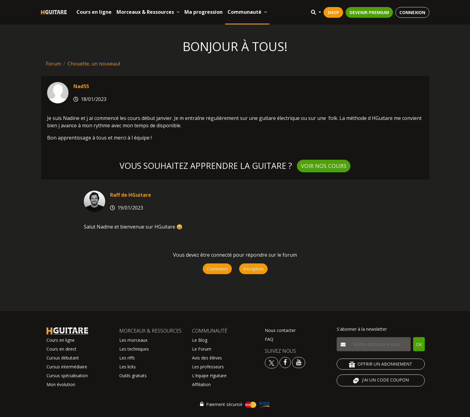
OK (419, 344)
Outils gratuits (133, 375)
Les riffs (127, 358)
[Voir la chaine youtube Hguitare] (298, 362)
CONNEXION (412, 12)
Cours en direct (61, 349)
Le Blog (199, 340)
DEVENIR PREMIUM (369, 12)
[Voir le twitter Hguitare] (272, 362)
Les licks (127, 367)
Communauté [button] (247, 12)
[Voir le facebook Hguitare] (285, 362)
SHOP (333, 12)
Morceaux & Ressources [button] (148, 12)
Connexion (217, 269)
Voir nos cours (323, 165)
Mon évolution (60, 384)
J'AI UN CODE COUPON (380, 380)
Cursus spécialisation (67, 375)
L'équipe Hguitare (209, 375)
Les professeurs (208, 367)
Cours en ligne (94, 12)
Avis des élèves (207, 358)
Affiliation (201, 384)
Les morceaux (133, 340)
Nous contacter (280, 330)
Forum (53, 63)
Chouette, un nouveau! (94, 63)
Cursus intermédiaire (66, 367)
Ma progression (203, 12)
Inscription (253, 269)
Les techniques (134, 349)
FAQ (269, 339)
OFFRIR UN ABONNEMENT (380, 364)
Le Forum (201, 349)
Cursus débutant (62, 358)
